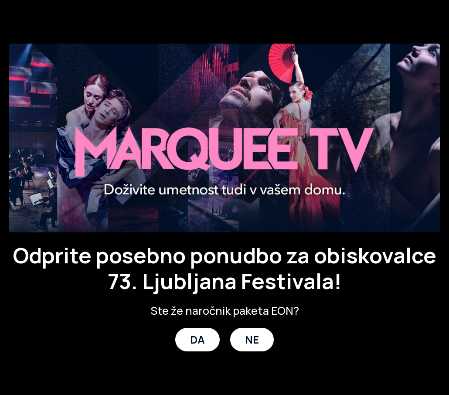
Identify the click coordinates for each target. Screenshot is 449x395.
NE (252, 339)
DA (197, 339)
